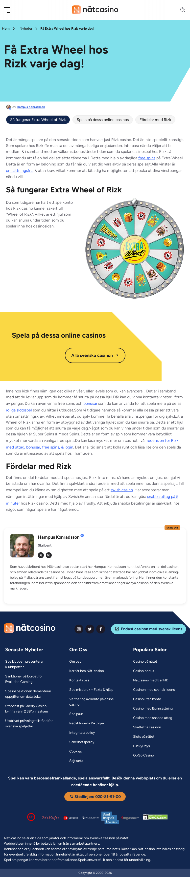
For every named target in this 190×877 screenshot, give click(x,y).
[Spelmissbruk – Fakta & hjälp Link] (91, 690)
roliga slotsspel (19, 410)
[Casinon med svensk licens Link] (154, 690)
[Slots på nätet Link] (143, 736)
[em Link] (49, 555)
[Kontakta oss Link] (79, 680)
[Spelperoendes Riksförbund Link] (90, 818)
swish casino (122, 490)
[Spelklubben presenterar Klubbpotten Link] (31, 664)
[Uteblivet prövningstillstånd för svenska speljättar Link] (31, 723)
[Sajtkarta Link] (76, 761)
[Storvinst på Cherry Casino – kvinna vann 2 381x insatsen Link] (31, 708)
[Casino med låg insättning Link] (153, 708)
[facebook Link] (100, 629)
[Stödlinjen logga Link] (51, 817)
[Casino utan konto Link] (147, 699)
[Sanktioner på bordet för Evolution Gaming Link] (31, 679)
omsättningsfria (19, 170)
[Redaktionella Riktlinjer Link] (86, 723)
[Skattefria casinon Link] (147, 727)
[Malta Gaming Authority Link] (130, 818)
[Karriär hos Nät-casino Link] (86, 671)
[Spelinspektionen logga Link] (110, 818)
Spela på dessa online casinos (103, 119)
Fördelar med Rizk (155, 119)
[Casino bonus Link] (143, 671)
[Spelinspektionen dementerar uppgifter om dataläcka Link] (31, 694)
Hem (6, 28)
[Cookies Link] (75, 751)
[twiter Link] (89, 629)
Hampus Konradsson (31, 107)
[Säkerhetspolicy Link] (81, 742)
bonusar (90, 403)
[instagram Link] (78, 629)
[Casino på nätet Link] (145, 661)
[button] (10, 10)
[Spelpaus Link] (76, 714)
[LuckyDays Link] (141, 746)
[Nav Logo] (95, 10)
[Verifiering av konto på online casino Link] (95, 701)
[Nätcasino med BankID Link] (150, 680)
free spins (146, 158)
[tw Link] (41, 555)
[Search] (180, 10)
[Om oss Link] (75, 661)
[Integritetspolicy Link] (82, 732)
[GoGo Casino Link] (143, 755)
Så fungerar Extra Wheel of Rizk (38, 119)
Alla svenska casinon (95, 355)
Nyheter (26, 28)
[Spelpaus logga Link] (71, 817)
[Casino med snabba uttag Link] (152, 718)
